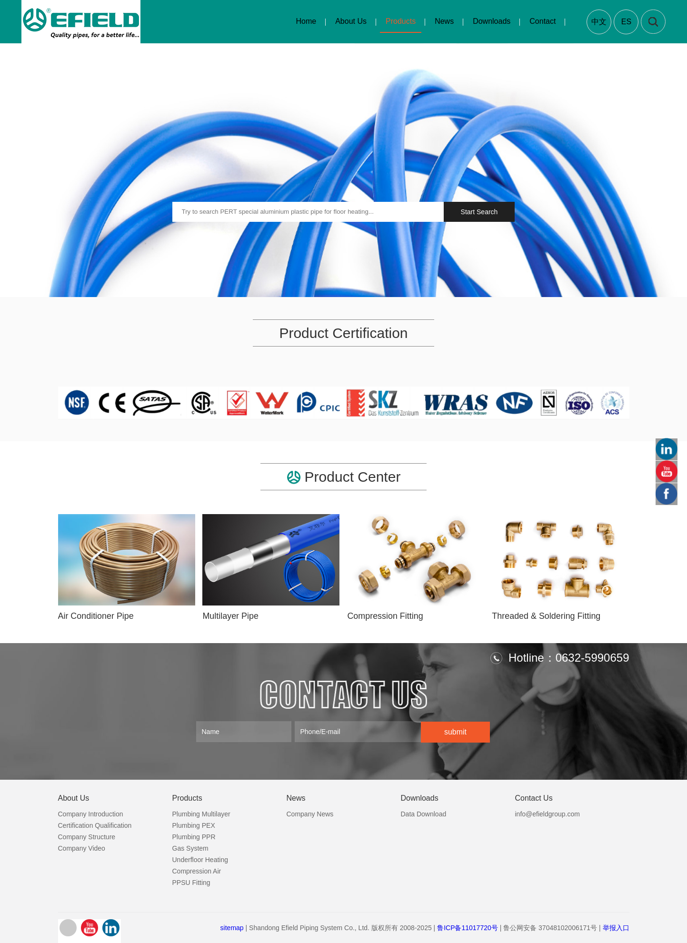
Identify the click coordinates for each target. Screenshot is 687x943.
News (444, 21)
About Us (351, 21)
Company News (310, 813)
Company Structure (87, 836)
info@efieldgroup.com (547, 813)
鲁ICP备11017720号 (467, 927)
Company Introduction (90, 813)
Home (306, 21)
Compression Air (196, 870)
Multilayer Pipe (230, 616)
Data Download (424, 813)
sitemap (232, 927)
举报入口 (616, 927)
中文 (599, 22)
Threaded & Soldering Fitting (546, 616)
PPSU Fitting (191, 882)
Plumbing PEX (193, 825)
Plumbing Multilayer (201, 813)
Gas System (190, 848)
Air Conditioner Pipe (96, 616)
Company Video (81, 848)
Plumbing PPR (194, 836)
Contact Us (534, 798)
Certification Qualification (95, 825)
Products (400, 21)
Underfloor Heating (200, 859)
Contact (542, 21)
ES (626, 22)
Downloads (491, 21)
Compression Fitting (385, 616)
